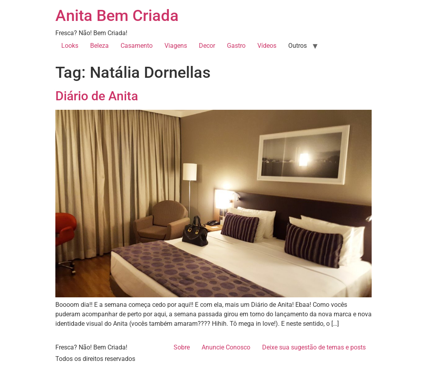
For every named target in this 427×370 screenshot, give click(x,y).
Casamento (137, 45)
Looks (69, 45)
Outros (297, 45)
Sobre (182, 347)
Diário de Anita (96, 95)
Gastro (236, 45)
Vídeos (266, 45)
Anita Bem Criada (117, 15)
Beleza (99, 45)
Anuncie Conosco (226, 347)
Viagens (175, 45)
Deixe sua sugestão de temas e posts (314, 347)
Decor (207, 45)
